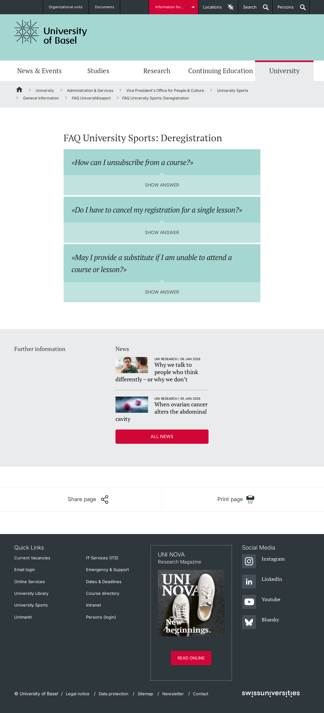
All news (162, 436)
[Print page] (236, 499)
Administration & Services (90, 90)
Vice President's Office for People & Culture (165, 90)
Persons (283, 9)
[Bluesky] (260, 622)
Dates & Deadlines (104, 581)
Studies (98, 70)
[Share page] (88, 499)
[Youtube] (261, 602)
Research (156, 70)
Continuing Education (220, 70)
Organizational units (66, 7)
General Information (41, 98)
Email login (24, 569)
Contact (200, 693)
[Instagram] (263, 561)
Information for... (170, 7)
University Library (31, 593)
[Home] (19, 90)
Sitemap (145, 693)
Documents (105, 7)
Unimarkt (23, 617)
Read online (191, 657)
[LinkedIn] (262, 582)
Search (247, 9)
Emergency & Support (107, 569)
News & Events (39, 70)
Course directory (102, 593)
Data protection (113, 693)
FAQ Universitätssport (91, 98)
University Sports (232, 90)
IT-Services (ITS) (102, 557)
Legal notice (78, 693)
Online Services (29, 581)
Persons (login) (101, 617)
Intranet (93, 605)
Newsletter (173, 693)
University (284, 70)
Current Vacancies (32, 557)
